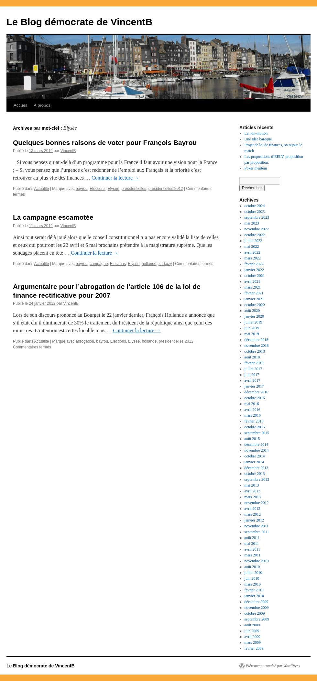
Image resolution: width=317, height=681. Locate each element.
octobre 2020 (255, 304)
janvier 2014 (254, 462)
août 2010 (252, 567)
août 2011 (252, 537)
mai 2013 (252, 485)
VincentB (68, 150)
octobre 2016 (255, 398)
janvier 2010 (254, 596)
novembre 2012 (257, 502)
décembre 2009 (256, 601)
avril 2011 (252, 549)
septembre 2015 (257, 433)
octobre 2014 (255, 456)
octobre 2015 (255, 427)
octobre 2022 (255, 235)
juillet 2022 (253, 240)
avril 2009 (252, 636)
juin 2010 (252, 578)
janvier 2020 (254, 316)
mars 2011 (253, 555)
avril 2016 (252, 409)
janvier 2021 (254, 299)
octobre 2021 (255, 275)
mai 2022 (252, 246)
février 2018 (254, 363)
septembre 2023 (257, 217)
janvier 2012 (254, 520)
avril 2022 (252, 252)
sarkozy (165, 263)
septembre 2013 (257, 479)
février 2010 (254, 590)
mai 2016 (252, 403)
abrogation (85, 341)
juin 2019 (252, 328)
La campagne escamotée (53, 217)
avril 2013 (252, 491)
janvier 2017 (254, 386)
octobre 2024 (255, 205)
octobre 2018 (255, 351)
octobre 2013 (255, 473)
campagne (99, 263)
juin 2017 (252, 374)
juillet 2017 (253, 369)
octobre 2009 (255, 613)
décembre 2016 (256, 392)
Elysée (113, 188)
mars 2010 (253, 584)
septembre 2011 (257, 532)
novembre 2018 (257, 345)
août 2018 (252, 357)
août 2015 (252, 438)
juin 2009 (252, 631)
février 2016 (254, 421)
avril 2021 (252, 281)
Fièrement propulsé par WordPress (273, 666)
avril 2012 (252, 508)
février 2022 (254, 264)
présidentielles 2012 (165, 188)
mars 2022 (253, 258)
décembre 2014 (256, 444)
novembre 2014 (257, 450)
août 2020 (252, 310)
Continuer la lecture (115, 178)
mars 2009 (253, 642)
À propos (42, 105)
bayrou (82, 188)
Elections (97, 188)
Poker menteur (256, 168)
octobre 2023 (255, 211)
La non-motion (256, 133)
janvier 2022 (254, 270)
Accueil (20, 105)
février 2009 (254, 648)
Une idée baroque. (259, 139)
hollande (149, 263)
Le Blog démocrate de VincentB (79, 21)
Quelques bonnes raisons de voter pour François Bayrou (105, 142)
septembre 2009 (257, 619)
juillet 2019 (253, 322)
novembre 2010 (257, 561)
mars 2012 (253, 514)
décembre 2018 (256, 339)
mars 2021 (253, 287)
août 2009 (252, 625)
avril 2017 (252, 380)
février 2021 (254, 293)
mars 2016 (253, 415)
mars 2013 (253, 497)
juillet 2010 (253, 572)
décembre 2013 (256, 468)
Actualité (41, 188)
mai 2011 (252, 543)
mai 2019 (252, 334)
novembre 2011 (257, 526)
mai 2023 (252, 223)
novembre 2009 (257, 607)
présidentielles (133, 188)
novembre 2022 (257, 229)
